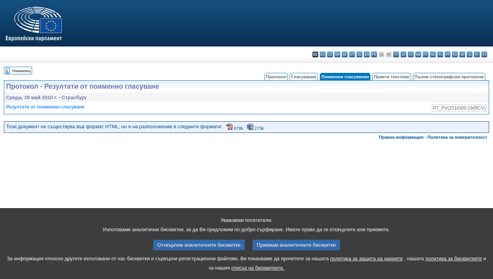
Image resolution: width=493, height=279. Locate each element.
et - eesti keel (352, 54)
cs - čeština (330, 54)
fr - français (374, 54)
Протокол (276, 76)
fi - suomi (477, 54)
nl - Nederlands (433, 54)
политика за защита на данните (366, 266)
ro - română (455, 54)
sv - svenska (484, 54)
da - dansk (337, 54)
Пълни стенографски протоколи (449, 76)
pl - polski (440, 54)
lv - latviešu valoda (403, 54)
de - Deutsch (345, 54)
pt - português (447, 54)
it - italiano (396, 54)
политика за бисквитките (453, 266)
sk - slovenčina (462, 54)
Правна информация (401, 137)
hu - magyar (418, 54)
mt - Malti (425, 54)
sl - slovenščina (470, 54)
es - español (323, 54)
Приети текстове (391, 76)
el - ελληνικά (359, 54)
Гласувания (303, 76)
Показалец (21, 71)
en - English (367, 54)
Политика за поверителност (457, 137)
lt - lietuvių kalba (411, 54)
